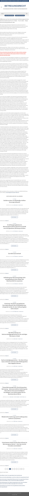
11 (21, 468)
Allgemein (7, 220)
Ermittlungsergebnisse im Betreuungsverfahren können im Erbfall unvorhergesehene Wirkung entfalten (14, 226)
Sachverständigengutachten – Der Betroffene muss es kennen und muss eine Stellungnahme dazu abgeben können (14, 361)
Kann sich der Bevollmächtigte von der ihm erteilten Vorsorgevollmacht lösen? (14, 477)
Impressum (10, 493)
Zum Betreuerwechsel (14, 253)
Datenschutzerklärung (16, 493)
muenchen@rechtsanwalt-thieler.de (12, 192)
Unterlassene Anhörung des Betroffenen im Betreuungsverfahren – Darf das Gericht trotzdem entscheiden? (14, 444)
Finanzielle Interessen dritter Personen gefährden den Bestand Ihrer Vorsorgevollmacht (12, 486)
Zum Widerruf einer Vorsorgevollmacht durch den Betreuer (11, 475)
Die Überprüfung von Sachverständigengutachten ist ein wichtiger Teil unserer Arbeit (14, 334)
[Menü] (1, 7)
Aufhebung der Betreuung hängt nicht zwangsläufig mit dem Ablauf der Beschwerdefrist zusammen (14, 279)
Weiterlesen (14, 217)
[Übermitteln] (27, 14)
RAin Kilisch (21, 256)
